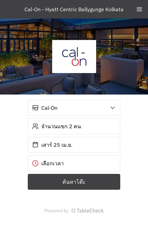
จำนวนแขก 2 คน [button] (56, 126)
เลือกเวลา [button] (48, 163)
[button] (74, 108)
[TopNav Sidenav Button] (139, 9)
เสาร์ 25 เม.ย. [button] (52, 144)
